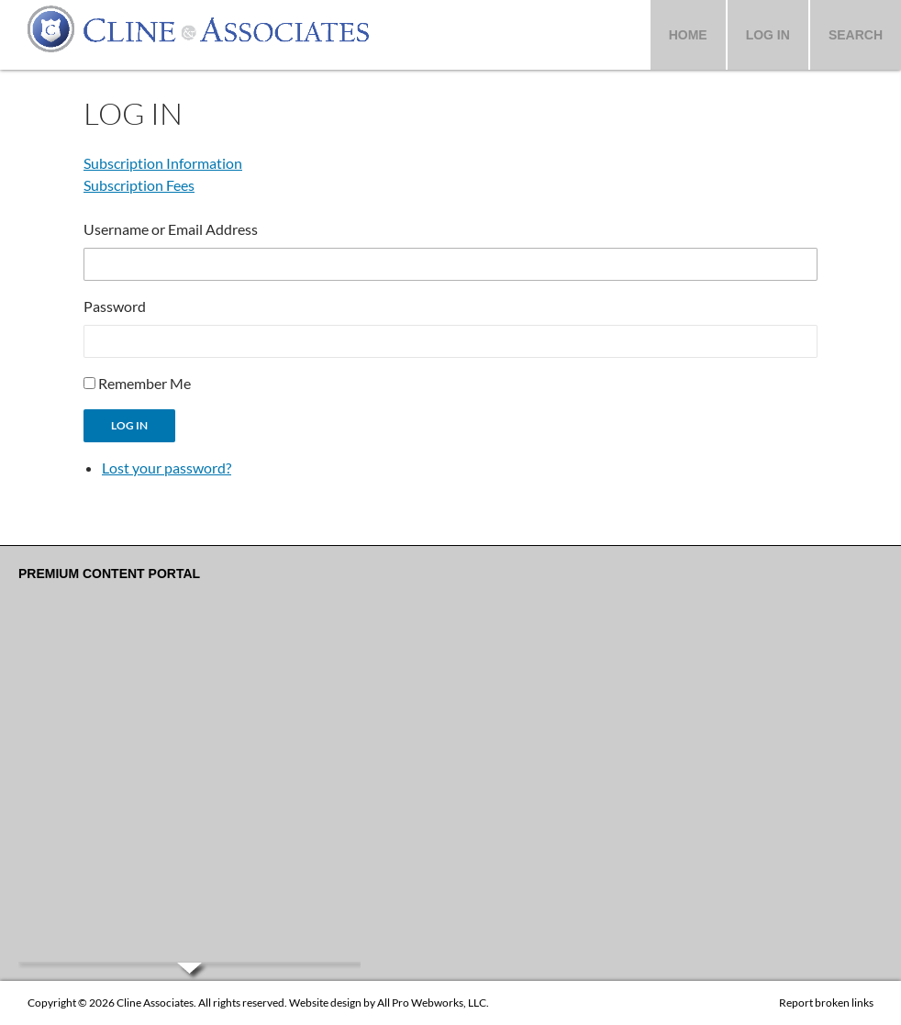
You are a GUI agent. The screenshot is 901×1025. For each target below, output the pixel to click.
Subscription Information (162, 163)
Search (856, 35)
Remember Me (144, 383)
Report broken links (826, 1002)
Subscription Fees (139, 185)
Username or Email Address (170, 229)
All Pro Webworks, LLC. (433, 1002)
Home (688, 35)
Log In (768, 35)
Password (114, 306)
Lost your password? (166, 467)
